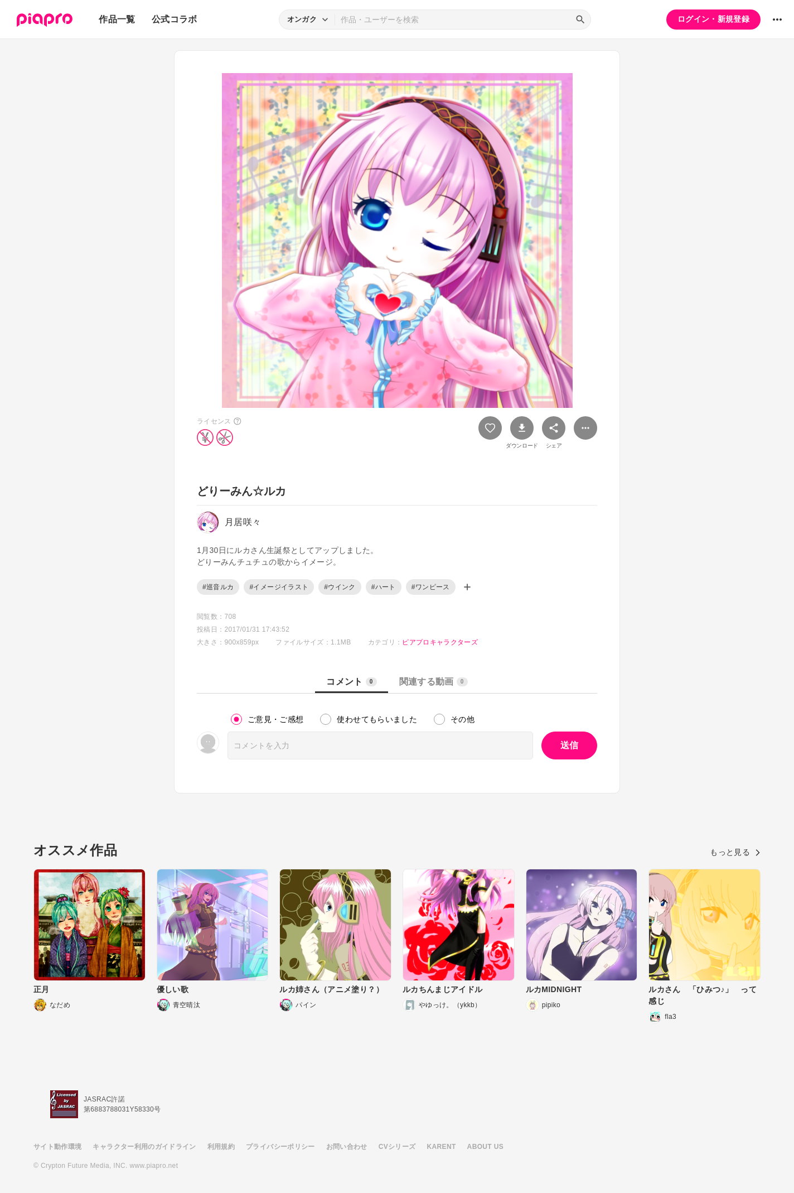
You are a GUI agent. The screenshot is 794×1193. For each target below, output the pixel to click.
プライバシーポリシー (280, 1147)
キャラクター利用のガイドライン (144, 1147)
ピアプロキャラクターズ (440, 642)
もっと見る (735, 852)
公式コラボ (174, 19)
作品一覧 (117, 19)
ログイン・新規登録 (713, 19)
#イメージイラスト (278, 587)
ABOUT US (485, 1147)
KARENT (441, 1147)
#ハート (383, 587)
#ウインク (339, 587)
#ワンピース (430, 587)
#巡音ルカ (218, 587)
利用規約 (221, 1147)
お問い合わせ (346, 1147)
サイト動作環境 (57, 1147)
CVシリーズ (397, 1147)
